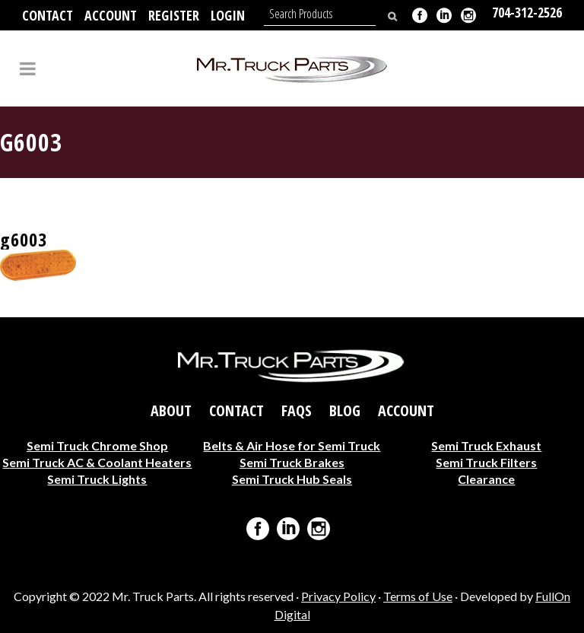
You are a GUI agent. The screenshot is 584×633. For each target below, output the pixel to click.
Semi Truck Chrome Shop (97, 445)
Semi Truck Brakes (292, 462)
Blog (344, 410)
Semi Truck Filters (486, 462)
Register (173, 15)
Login (228, 15)
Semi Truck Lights (97, 479)
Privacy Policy (338, 596)
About (171, 410)
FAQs (296, 410)
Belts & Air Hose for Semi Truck (291, 445)
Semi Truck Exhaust (486, 445)
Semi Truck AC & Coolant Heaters (97, 462)
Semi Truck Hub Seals (292, 479)
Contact (47, 15)
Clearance (486, 479)
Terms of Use (417, 596)
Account (110, 15)
